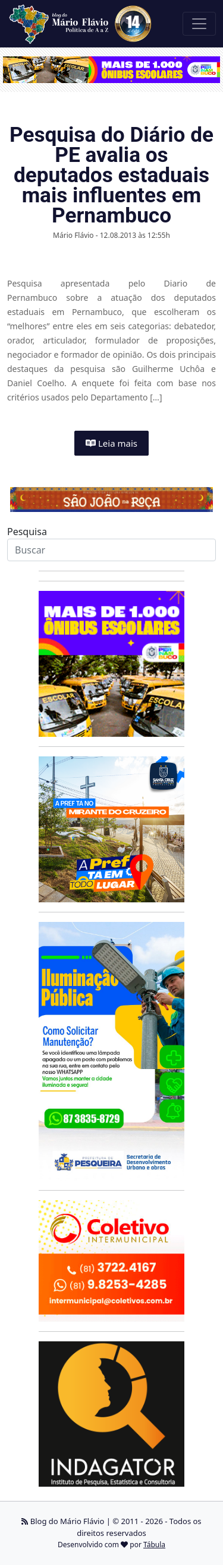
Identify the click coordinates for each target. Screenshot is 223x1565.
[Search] (111, 550)
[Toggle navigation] (199, 24)
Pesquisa (27, 531)
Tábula (154, 1544)
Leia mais (111, 443)
